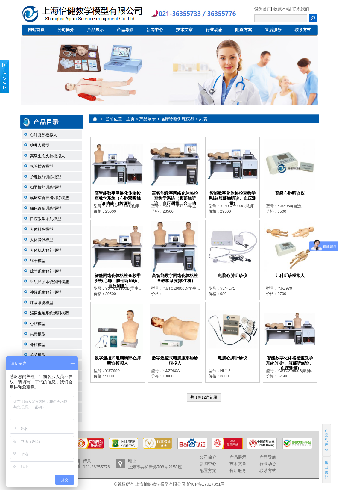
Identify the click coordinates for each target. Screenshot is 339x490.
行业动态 (214, 29)
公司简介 (65, 29)
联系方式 (302, 29)
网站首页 (36, 29)
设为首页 (262, 9)
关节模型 (37, 355)
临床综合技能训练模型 (49, 198)
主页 (130, 119)
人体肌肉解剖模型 (45, 250)
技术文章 (184, 29)
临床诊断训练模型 (45, 208)
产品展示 (95, 29)
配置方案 (243, 29)
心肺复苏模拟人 (43, 135)
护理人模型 (39, 145)
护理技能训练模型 (45, 177)
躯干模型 (37, 260)
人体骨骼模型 (41, 240)
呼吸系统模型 (41, 302)
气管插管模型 (41, 166)
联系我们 (300, 9)
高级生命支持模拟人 (47, 156)
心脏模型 (37, 323)
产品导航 (125, 29)
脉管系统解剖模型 (45, 271)
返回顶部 (326, 470)
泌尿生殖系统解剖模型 (49, 313)
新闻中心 (154, 29)
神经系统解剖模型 (45, 292)
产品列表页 (326, 440)
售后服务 (273, 29)
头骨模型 (37, 334)
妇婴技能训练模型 (45, 187)
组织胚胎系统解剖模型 (49, 281)
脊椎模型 (37, 344)
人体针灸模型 (41, 229)
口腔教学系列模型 (45, 219)
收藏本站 (281, 9)
